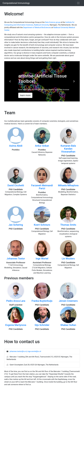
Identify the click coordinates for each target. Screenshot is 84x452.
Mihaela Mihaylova (68, 185)
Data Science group (52, 22)
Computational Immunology (16, 3)
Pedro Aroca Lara (15, 300)
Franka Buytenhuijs (42, 300)
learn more (25, 95)
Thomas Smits (68, 224)
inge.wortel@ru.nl (34, 351)
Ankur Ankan (42, 145)
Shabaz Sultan (68, 325)
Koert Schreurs (42, 224)
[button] (10, 81)
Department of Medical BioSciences (37, 27)
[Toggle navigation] (78, 3)
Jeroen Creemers (68, 300)
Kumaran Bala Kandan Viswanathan (68, 148)
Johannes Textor (16, 258)
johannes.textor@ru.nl (18, 351)
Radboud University (41, 25)
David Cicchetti (16, 185)
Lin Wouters (68, 258)
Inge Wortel (42, 258)
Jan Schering (16, 224)
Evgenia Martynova (15, 325)
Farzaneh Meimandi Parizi (42, 187)
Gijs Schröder (42, 325)
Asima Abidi (15, 145)
